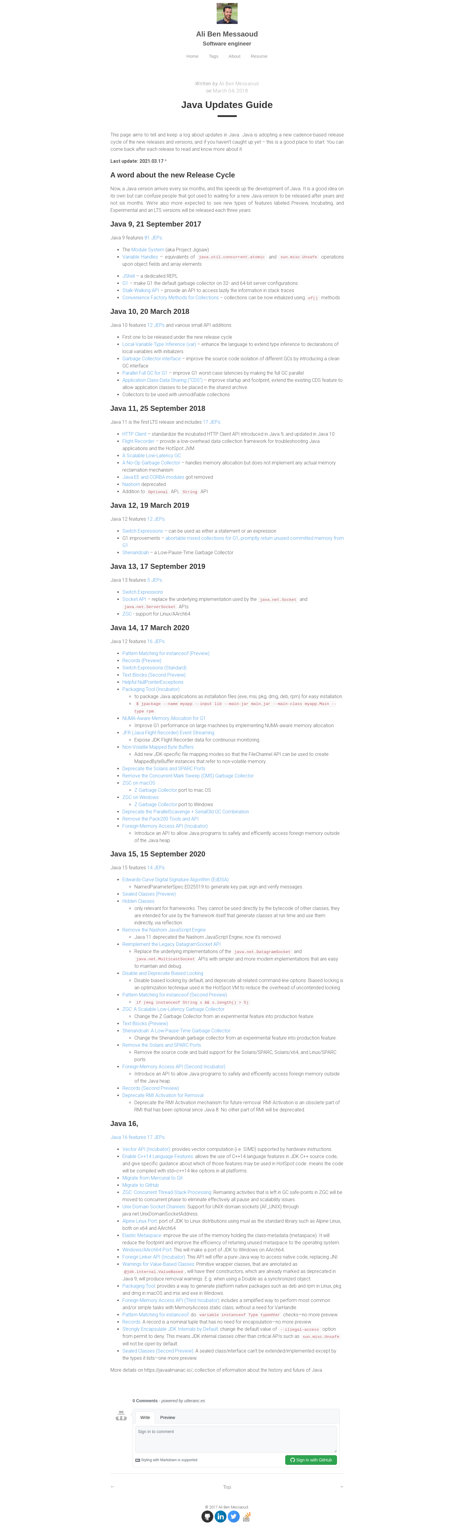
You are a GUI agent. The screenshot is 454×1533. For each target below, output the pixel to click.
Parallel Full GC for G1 (145, 373)
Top (227, 1485)
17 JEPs (211, 422)
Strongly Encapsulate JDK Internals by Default (170, 1327)
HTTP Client (134, 434)
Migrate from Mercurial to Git (152, 1177)
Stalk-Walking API (140, 290)
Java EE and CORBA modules (153, 477)
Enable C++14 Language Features (157, 1155)
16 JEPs (156, 641)
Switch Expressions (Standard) (154, 667)
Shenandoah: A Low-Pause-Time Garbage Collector (176, 1030)
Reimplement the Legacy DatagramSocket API (171, 943)
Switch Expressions (142, 531)
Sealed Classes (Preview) (149, 893)
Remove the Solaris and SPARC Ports (161, 1044)
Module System (147, 250)
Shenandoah (135, 552)
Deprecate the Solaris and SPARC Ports (163, 768)
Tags (213, 56)
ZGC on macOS (138, 782)
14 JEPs (156, 867)
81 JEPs (153, 238)
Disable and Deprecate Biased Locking (162, 972)
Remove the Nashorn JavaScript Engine (164, 929)
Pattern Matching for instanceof (155, 1313)
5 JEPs (154, 580)
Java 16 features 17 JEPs (137, 1136)
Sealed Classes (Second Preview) (157, 1349)
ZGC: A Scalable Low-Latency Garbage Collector (173, 1008)
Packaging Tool (138, 1284)
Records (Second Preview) (150, 1087)
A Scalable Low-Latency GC (151, 455)
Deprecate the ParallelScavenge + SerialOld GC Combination (185, 811)
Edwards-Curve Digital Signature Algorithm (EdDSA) (175, 879)
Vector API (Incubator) (146, 1148)
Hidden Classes (138, 900)
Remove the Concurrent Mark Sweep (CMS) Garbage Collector (188, 775)
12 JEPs (156, 325)
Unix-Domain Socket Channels (153, 1205)
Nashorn (131, 484)
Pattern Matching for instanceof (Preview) (165, 653)
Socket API (134, 599)
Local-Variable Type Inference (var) (159, 344)
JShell (128, 276)
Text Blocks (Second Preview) (154, 674)
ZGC (127, 613)
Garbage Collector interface (151, 358)
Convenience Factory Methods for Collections (170, 297)
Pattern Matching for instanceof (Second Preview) (174, 994)
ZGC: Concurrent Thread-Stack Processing (166, 1191)
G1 (125, 283)
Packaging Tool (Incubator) (151, 689)
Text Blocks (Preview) (145, 1022)
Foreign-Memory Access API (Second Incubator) (173, 1066)
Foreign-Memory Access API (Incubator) (165, 825)
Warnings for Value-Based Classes (158, 1263)
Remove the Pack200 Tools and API (160, 818)
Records (131, 1320)
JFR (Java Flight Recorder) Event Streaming (168, 732)
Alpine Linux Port (139, 1220)
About (235, 56)
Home (190, 56)
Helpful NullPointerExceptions (152, 681)
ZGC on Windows (140, 796)
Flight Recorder (138, 441)
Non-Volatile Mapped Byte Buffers (158, 746)
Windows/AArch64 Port (146, 1248)
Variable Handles (140, 257)
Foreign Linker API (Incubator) (153, 1256)
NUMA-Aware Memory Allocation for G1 (164, 717)
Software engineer (227, 43)
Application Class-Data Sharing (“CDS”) (162, 380)
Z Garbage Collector (155, 789)
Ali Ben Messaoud (227, 34)
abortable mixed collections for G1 (202, 538)
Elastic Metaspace (141, 1234)
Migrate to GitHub (140, 1184)
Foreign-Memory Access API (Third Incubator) (170, 1299)
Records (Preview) (141, 660)
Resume (261, 56)
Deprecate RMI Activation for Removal (163, 1094)
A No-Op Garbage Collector (151, 462)
